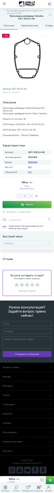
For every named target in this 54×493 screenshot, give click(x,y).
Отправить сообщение (27, 354)
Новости (27, 413)
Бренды (27, 376)
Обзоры (27, 423)
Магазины (27, 385)
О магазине (27, 404)
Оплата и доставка (27, 441)
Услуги (27, 395)
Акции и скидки (27, 367)
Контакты (27, 451)
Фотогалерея (27, 432)
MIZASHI (32, 162)
